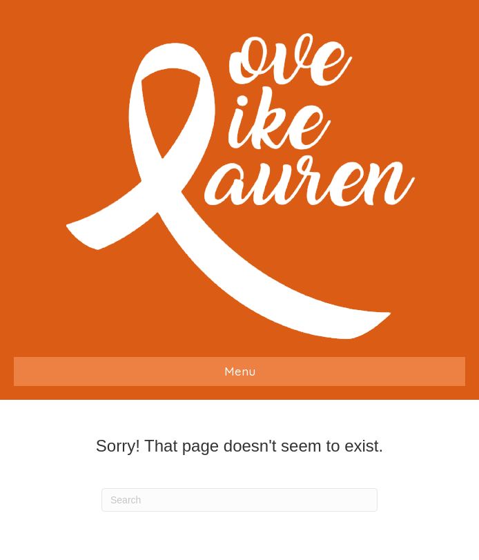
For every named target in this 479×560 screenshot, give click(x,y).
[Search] (239, 500)
